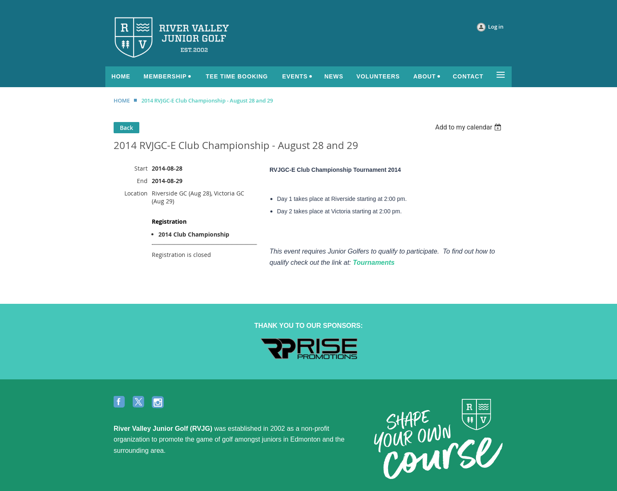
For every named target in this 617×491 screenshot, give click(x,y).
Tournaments (374, 262)
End (142, 181)
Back (126, 128)
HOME (122, 100)
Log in (495, 26)
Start (141, 168)
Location (136, 193)
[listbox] (469, 127)
